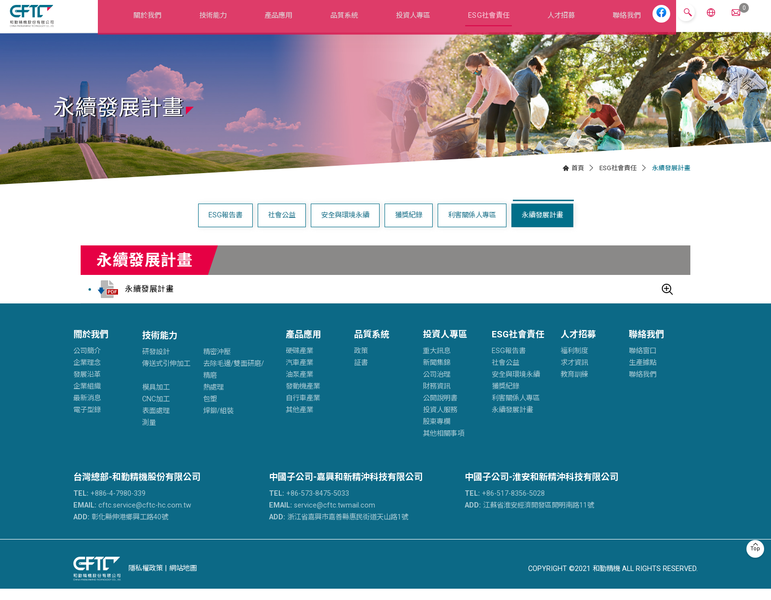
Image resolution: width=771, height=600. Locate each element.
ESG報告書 (225, 227)
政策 (361, 363)
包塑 (210, 411)
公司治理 (436, 386)
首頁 (577, 179)
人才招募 (554, 21)
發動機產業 (303, 398)
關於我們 (157, 21)
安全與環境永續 (345, 227)
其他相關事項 (443, 445)
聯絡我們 (616, 21)
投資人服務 (440, 422)
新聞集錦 (436, 374)
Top (755, 548)
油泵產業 (299, 386)
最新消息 (87, 410)
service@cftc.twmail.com (322, 516)
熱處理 (213, 399)
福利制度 (574, 363)
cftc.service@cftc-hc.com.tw (132, 516)
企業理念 (87, 374)
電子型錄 (87, 422)
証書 (361, 374)
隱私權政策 (145, 580)
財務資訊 (436, 398)
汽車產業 (299, 374)
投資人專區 (410, 21)
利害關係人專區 (472, 227)
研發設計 (156, 364)
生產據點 (642, 374)
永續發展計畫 (542, 227)
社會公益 (282, 227)
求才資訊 (574, 374)
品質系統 (343, 21)
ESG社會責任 (485, 21)
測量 (149, 434)
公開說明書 (440, 410)
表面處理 (156, 423)
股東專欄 (436, 433)
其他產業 (299, 422)
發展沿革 (87, 386)
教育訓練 (574, 386)
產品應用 (282, 21)
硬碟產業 (299, 363)
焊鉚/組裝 (218, 423)
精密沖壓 (217, 364)
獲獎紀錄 (408, 227)
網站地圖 (183, 580)
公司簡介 (87, 363)
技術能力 (219, 21)
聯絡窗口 (642, 363)
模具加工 (156, 399)
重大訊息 (436, 363)
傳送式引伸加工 (166, 375)
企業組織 (87, 398)
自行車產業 (303, 410)
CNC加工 (156, 411)
